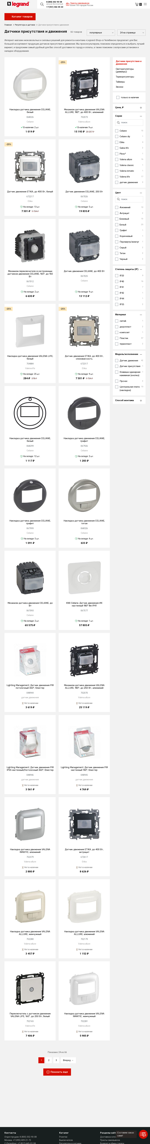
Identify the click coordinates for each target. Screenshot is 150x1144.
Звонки (119, 87)
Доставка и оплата (109, 1137)
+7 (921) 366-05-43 (54, 7)
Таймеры (120, 81)
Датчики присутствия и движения (129, 62)
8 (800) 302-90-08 (54, 2)
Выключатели (66, 1140)
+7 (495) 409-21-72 (22, 1140)
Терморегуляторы (125, 76)
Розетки (63, 1137)
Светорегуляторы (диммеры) (125, 70)
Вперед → (68, 1060)
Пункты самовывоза (110, 1140)
